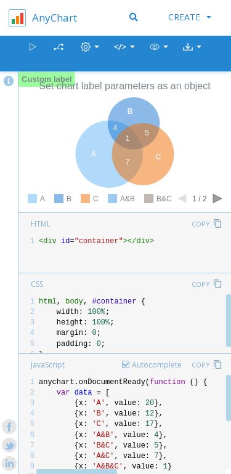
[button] (159, 53)
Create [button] (189, 17)
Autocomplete (157, 365)
